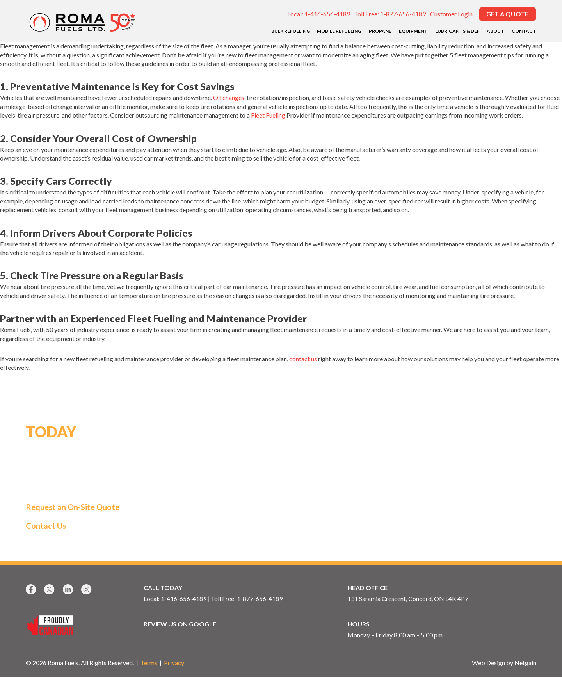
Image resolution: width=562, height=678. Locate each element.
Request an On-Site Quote (72, 507)
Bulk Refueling (290, 31)
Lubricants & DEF (457, 31)
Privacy (174, 663)
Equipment (413, 31)
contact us (303, 358)
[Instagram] (87, 590)
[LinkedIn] (69, 590)
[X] (50, 590)
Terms (148, 663)
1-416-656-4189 (327, 14)
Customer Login (451, 14)
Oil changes (228, 97)
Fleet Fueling (268, 115)
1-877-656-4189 (403, 14)
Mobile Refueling (339, 31)
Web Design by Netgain (504, 663)
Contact (524, 31)
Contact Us (46, 526)
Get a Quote (507, 14)
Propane (380, 31)
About (495, 31)
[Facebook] (32, 590)
